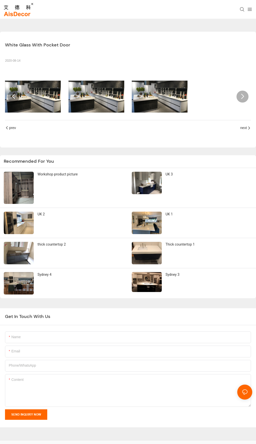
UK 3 (169, 174)
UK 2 (41, 214)
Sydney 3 (173, 275)
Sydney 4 (45, 275)
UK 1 (169, 214)
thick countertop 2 (52, 244)
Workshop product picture (58, 174)
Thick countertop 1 (180, 244)
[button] (14, 97)
